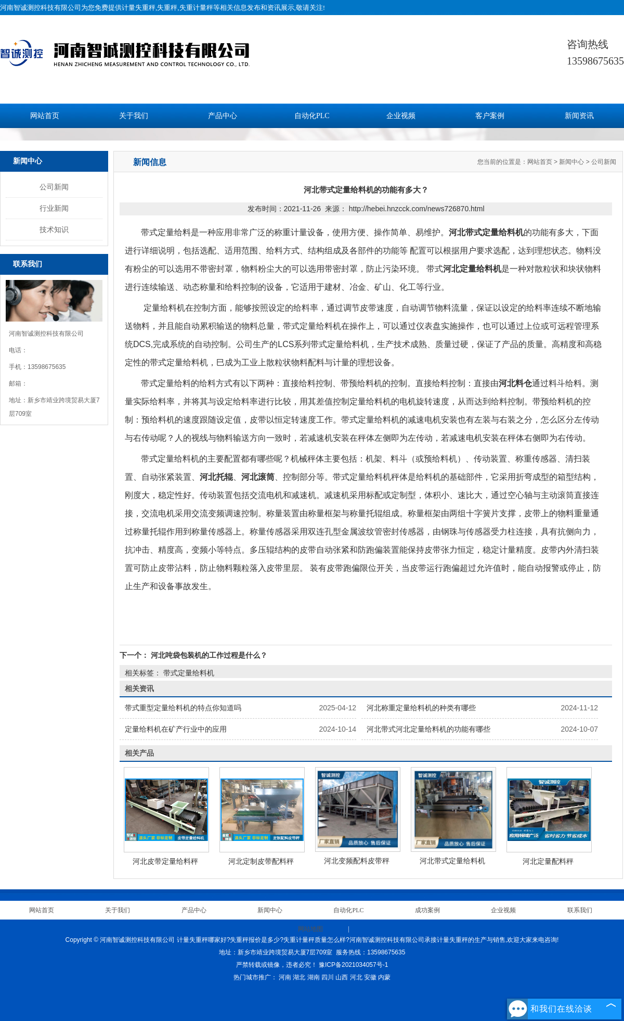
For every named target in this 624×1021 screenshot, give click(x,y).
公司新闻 (54, 187)
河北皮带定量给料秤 (165, 861)
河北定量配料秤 (548, 861)
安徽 (370, 977)
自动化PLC (312, 116)
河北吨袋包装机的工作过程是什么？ (208, 655)
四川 (327, 977)
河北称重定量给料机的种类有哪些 (421, 708)
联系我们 (579, 910)
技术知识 (54, 229)
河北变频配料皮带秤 (356, 861)
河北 (356, 977)
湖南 (313, 977)
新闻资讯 (579, 116)
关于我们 (133, 116)
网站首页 (44, 116)
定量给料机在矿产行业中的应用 (176, 729)
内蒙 (384, 977)
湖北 (299, 977)
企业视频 (400, 116)
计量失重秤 (138, 7)
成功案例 (427, 910)
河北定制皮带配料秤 (261, 861)
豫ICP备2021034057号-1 (353, 964)
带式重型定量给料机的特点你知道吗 (183, 708)
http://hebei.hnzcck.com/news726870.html (417, 209)
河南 (285, 977)
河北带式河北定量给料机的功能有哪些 (428, 729)
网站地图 (310, 929)
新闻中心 (571, 161)
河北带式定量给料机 (452, 861)
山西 (341, 977)
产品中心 (222, 116)
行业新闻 (54, 208)
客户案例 (489, 116)
